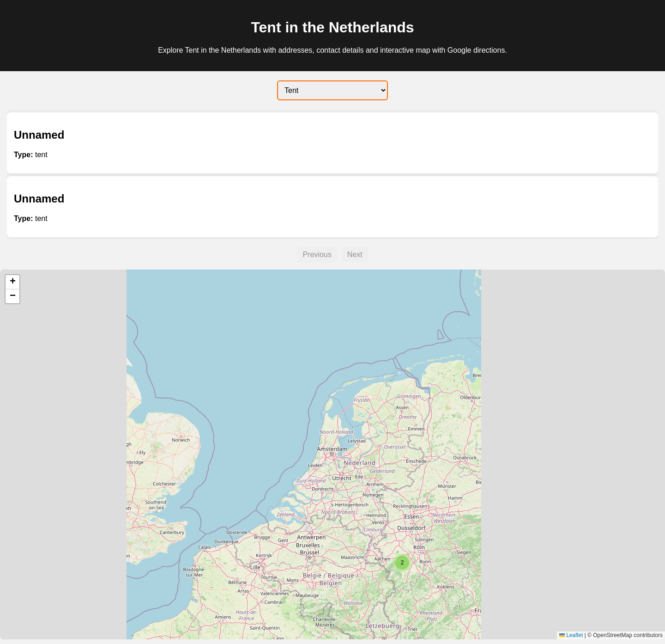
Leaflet (571, 635)
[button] (402, 562)
